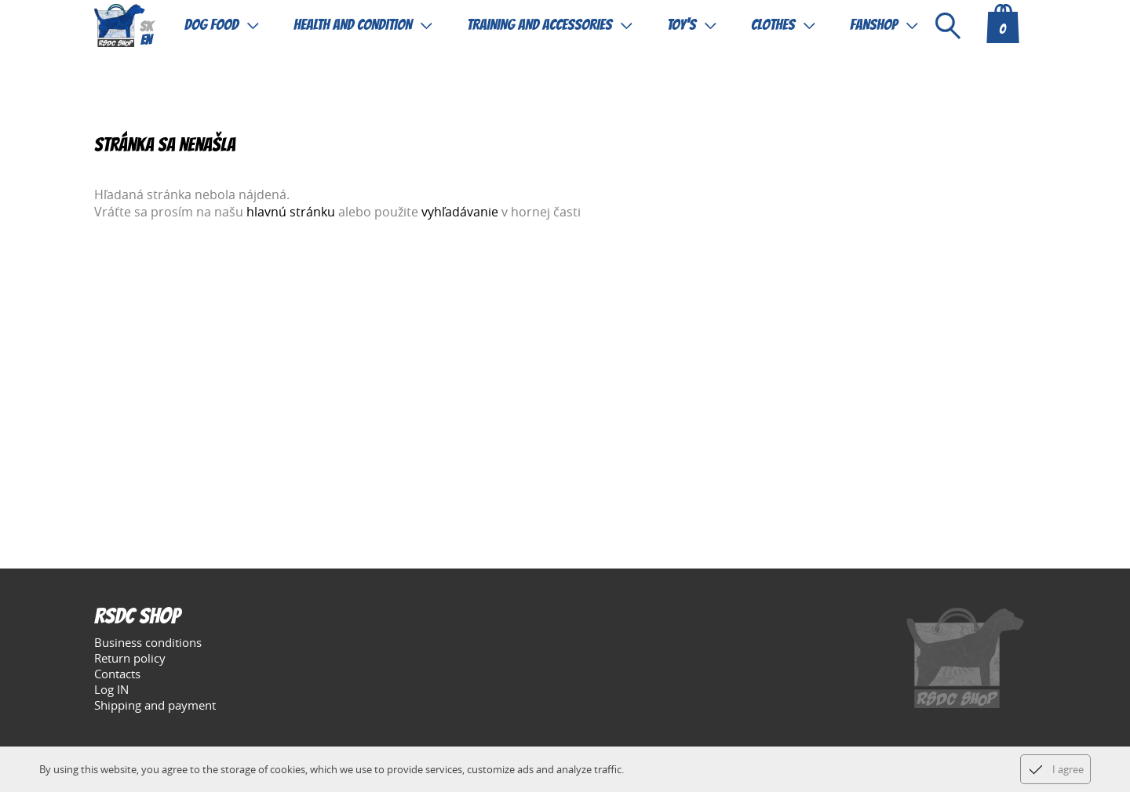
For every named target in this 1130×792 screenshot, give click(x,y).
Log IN (111, 689)
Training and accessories (539, 25)
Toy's (681, 25)
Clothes (773, 25)
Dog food (211, 25)
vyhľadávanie (459, 211)
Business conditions (148, 642)
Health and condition (352, 25)
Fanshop (874, 25)
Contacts (117, 673)
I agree (1068, 769)
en (145, 41)
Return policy (130, 658)
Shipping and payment (155, 705)
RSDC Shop (137, 618)
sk (146, 28)
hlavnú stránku (290, 211)
